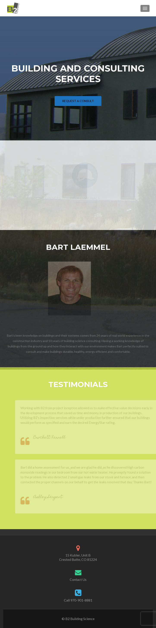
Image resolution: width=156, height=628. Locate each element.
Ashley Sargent (51, 497)
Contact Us (78, 579)
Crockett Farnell (53, 437)
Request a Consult (78, 101)
